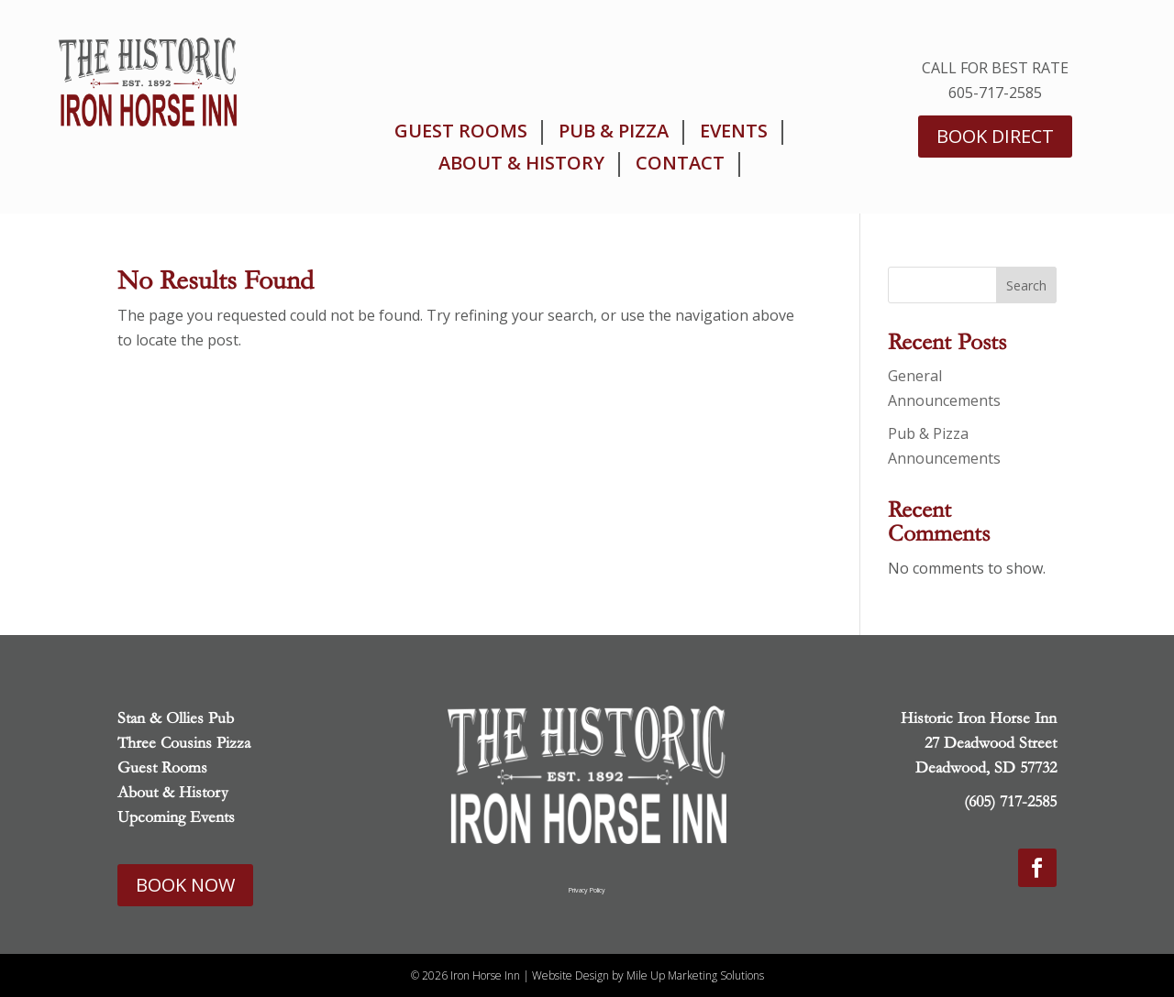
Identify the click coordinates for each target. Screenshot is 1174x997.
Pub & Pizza (614, 131)
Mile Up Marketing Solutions (695, 975)
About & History (521, 163)
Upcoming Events (176, 817)
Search (1026, 285)
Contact (680, 163)
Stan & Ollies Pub (175, 718)
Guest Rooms (460, 131)
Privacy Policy (587, 890)
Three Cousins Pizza (183, 742)
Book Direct (995, 136)
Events (734, 131)
